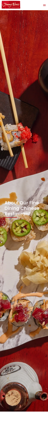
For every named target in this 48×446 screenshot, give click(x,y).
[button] (44, 5)
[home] (10, 5)
